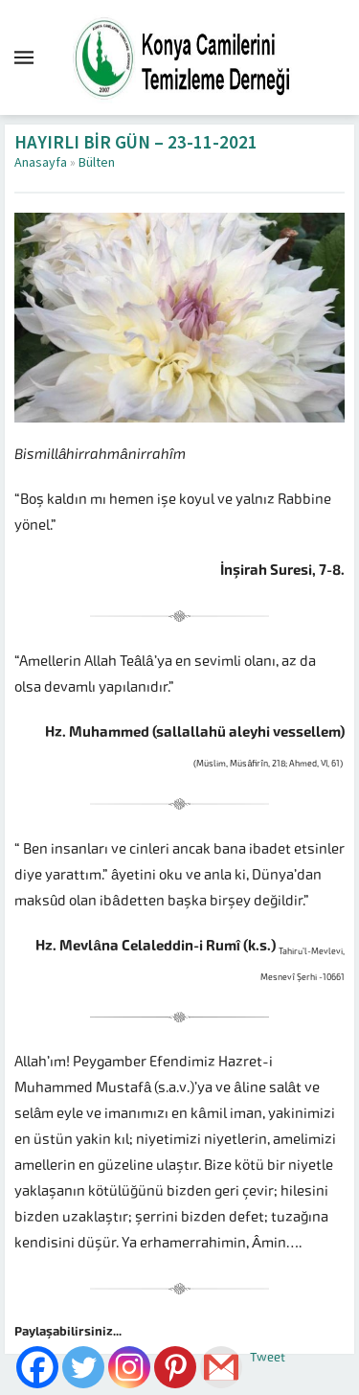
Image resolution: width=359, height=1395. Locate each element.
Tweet (267, 1357)
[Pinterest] (175, 1367)
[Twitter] (83, 1367)
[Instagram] (129, 1367)
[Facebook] (37, 1367)
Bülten (97, 162)
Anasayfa (40, 162)
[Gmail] (221, 1367)
